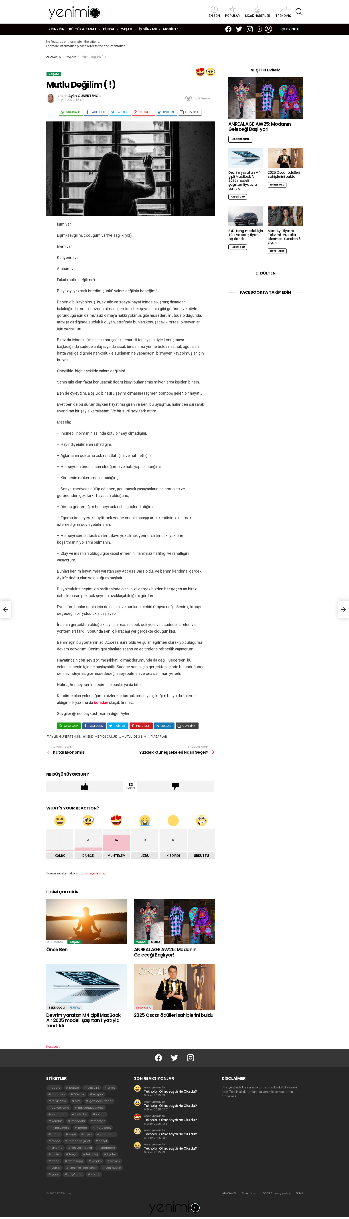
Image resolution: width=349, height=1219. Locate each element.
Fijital (299, 1193)
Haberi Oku (240, 139)
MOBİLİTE (170, 29)
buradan (101, 702)
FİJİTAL (109, 29)
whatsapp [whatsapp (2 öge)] (75, 1161)
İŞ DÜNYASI (148, 29)
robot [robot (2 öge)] (56, 1141)
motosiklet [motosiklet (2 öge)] (103, 1128)
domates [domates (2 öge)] (58, 1094)
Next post (53, 1046)
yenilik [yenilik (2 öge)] (56, 1168)
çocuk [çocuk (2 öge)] (95, 1174)
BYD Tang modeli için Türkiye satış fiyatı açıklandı (245, 234)
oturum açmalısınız (92, 873)
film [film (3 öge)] (78, 1101)
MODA (155, 942)
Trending (283, 12)
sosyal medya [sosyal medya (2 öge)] (81, 1148)
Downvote (175, 786)
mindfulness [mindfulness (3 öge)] (60, 1128)
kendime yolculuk (101, 736)
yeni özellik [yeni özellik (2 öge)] (113, 1168)
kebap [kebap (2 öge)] (101, 1114)
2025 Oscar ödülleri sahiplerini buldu (173, 1015)
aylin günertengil (65, 736)
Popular (232, 12)
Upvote (84, 786)
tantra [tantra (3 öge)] (56, 1154)
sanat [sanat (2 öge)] (103, 1141)
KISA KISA (56, 29)
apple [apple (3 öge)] (56, 1088)
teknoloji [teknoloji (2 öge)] (92, 1154)
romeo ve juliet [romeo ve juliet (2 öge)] (79, 1141)
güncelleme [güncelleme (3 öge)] (60, 1108)
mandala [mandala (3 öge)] (78, 1121)
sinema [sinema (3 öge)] (57, 1148)
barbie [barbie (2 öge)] (74, 1088)
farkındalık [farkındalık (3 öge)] (59, 1101)
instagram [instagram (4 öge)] (59, 1114)
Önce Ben (57, 949)
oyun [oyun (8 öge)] (88, 1134)
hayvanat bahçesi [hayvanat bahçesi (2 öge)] (91, 1108)
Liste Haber (277, 251)
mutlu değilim (134, 736)
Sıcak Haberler (257, 12)
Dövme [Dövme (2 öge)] (79, 1094)
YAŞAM (126, 29)
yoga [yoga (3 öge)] (55, 1174)
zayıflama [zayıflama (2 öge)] (75, 1174)
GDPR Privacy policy (276, 1193)
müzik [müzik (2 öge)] (56, 1134)
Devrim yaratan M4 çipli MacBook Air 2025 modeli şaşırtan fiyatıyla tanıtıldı (83, 1020)
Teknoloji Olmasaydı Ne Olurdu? (170, 1091)
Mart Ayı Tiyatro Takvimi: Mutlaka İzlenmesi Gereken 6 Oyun (284, 236)
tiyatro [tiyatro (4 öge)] (111, 1154)
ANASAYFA (229, 1193)
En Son (214, 12)
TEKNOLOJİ (57, 1007)
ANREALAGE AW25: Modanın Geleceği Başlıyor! (165, 952)
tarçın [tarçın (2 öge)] (73, 1154)
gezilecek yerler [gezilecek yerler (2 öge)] (101, 1101)
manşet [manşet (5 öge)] (99, 1121)
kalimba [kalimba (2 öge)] (81, 1114)
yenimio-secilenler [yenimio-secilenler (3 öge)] (83, 1168)
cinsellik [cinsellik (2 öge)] (93, 1088)
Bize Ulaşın (249, 1193)
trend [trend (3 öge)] (55, 1161)
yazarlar (159, 736)
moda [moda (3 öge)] (82, 1128)
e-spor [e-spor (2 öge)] (98, 1094)
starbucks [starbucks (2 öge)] (108, 1148)
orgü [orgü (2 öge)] (72, 1134)
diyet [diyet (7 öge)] (111, 1088)
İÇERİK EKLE (289, 29)
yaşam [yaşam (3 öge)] (97, 1161)
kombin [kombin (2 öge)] (57, 1121)
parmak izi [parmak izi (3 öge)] (108, 1134)
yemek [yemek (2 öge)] (115, 1161)
